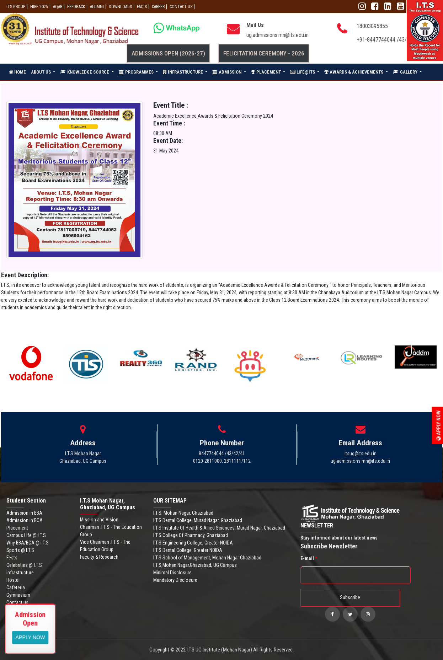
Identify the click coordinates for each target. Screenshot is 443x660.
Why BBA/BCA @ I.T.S (27, 543)
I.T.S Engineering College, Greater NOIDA (193, 543)
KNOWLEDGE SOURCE (85, 72)
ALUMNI (97, 6)
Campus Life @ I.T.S (26, 535)
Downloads (120, 6)
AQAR (57, 6)
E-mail (308, 558)
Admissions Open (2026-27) (168, 53)
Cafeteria (15, 587)
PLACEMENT (266, 72)
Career (158, 6)
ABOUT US (41, 72)
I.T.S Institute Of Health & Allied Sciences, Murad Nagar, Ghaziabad (219, 528)
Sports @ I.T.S (20, 550)
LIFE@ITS (303, 72)
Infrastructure (20, 572)
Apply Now (439, 426)
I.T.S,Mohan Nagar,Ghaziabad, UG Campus (195, 565)
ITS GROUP (15, 6)
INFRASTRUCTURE (183, 72)
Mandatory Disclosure (175, 580)
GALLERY (405, 72)
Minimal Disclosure (172, 572)
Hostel (13, 580)
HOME (17, 72)
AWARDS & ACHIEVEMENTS (354, 72)
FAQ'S (142, 6)
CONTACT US (181, 6)
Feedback (76, 6)
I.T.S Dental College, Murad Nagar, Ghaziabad (197, 520)
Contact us (17, 602)
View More (30, 637)
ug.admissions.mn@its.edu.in (277, 35)
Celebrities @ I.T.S (24, 565)
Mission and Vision (99, 519)
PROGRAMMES (137, 72)
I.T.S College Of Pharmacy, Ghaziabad (190, 535)
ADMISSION (227, 72)
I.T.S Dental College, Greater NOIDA (187, 550)
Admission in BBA (24, 513)
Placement (17, 528)
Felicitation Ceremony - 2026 (263, 53)
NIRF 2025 (39, 6)
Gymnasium (18, 595)
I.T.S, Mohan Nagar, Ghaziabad (183, 513)
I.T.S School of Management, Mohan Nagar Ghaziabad (207, 557)
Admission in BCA (24, 520)
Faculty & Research (99, 557)
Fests (11, 557)
